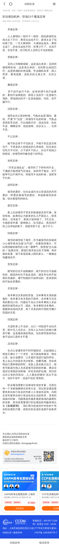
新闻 (19, 10)
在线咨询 (13, 405)
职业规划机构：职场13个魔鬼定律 (38, 10)
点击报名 (20, 508)
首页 (14, 10)
